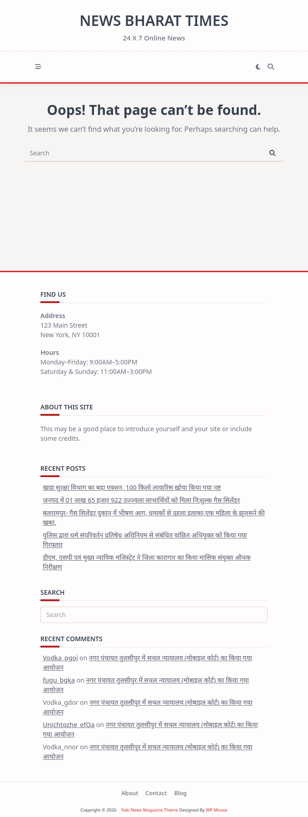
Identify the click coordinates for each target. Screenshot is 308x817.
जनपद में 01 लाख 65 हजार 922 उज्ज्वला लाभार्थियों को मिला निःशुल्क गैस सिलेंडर (141, 500)
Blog (180, 793)
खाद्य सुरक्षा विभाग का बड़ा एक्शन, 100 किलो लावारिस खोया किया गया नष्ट (132, 487)
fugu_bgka (59, 680)
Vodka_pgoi (60, 657)
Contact (156, 793)
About (129, 793)
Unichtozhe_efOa (68, 724)
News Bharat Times (154, 20)
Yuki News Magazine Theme (149, 810)
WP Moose (217, 810)
